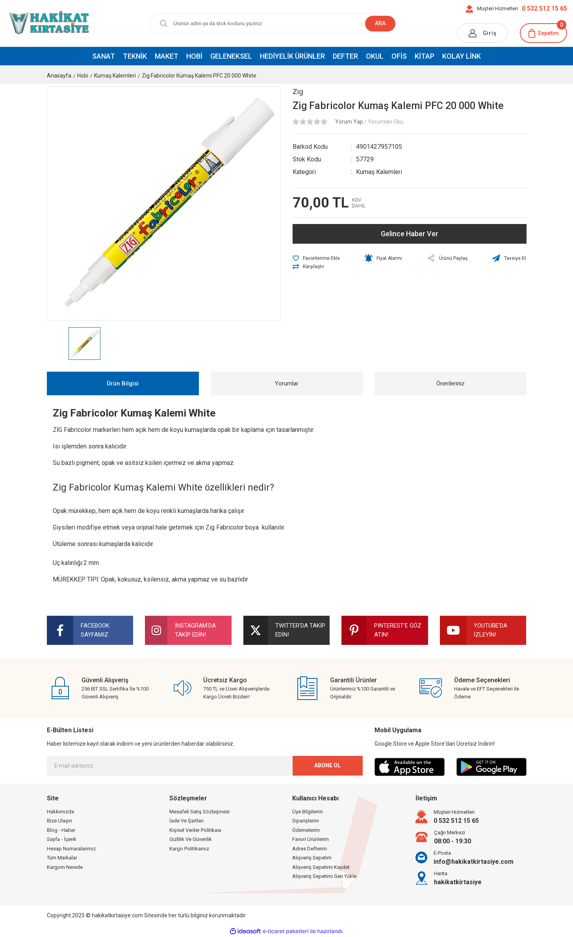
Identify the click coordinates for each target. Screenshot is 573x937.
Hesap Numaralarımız (71, 849)
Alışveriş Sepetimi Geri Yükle (324, 876)
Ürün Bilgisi (123, 383)
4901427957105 (379, 146)
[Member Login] (482, 33)
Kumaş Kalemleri (379, 172)
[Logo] (48, 23)
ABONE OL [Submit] (327, 765)
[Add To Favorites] (316, 258)
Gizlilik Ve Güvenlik (190, 839)
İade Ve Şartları (186, 821)
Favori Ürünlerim (310, 839)
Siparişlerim (305, 821)
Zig (298, 91)
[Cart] (543, 33)
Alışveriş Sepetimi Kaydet (321, 867)
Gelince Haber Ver (409, 234)
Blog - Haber (61, 830)
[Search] (273, 23)
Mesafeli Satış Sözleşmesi (199, 812)
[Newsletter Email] (205, 766)
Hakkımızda (60, 812)
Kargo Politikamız (189, 849)
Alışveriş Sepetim (312, 858)
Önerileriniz (450, 383)
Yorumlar (287, 383)
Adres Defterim (309, 849)
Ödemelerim (306, 830)
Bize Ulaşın (59, 821)
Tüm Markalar (62, 858)
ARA (380, 23)
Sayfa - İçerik (61, 839)
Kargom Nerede (65, 867)
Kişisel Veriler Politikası (195, 830)
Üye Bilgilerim (307, 812)
